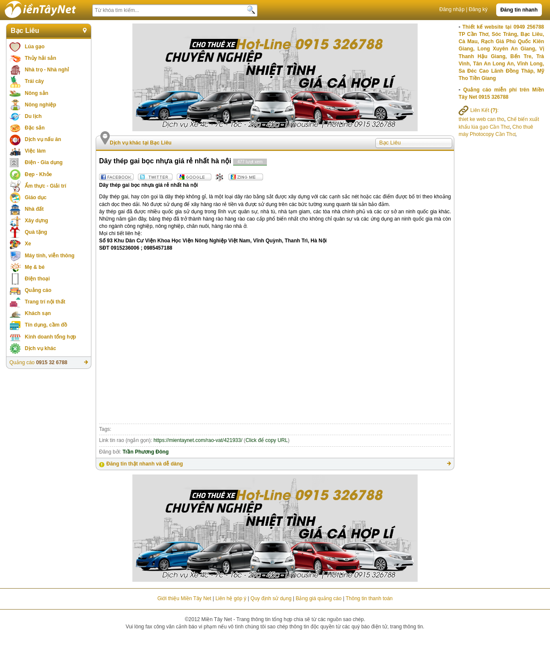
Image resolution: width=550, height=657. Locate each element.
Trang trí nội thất (45, 302)
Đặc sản (35, 128)
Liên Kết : (479, 110)
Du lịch (33, 116)
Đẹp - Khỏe (38, 174)
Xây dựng (36, 221)
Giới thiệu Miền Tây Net (184, 598)
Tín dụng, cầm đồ (46, 325)
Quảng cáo (38, 290)
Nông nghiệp (40, 105)
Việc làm (35, 151)
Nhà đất (34, 209)
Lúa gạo (34, 47)
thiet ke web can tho (481, 119)
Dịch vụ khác (40, 348)
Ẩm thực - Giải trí (45, 186)
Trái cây (34, 81)
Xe (28, 244)
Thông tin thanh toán (368, 598)
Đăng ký (478, 9)
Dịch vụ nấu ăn (43, 139)
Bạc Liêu (25, 30)
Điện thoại (37, 279)
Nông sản (36, 93)
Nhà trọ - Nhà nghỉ (47, 70)
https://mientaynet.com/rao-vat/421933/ (197, 440)
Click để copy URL (267, 440)
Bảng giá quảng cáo (318, 598)
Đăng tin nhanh (519, 10)
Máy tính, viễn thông (49, 256)
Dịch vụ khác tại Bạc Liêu (141, 143)
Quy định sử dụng (271, 598)
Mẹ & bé (34, 267)
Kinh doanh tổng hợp (50, 337)
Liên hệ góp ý (230, 598)
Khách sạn (38, 313)
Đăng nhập (452, 9)
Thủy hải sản (40, 58)
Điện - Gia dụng (44, 162)
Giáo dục (36, 197)
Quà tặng (36, 232)
